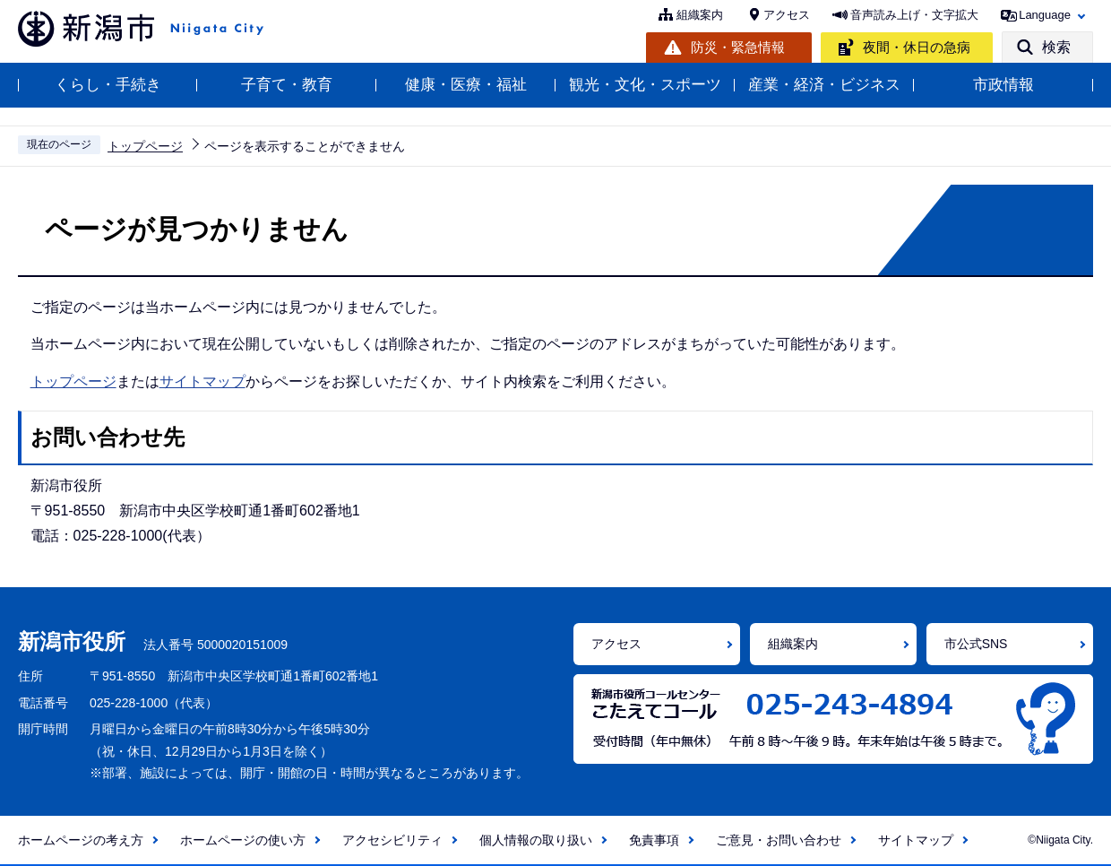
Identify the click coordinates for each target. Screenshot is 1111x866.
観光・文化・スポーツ (645, 84)
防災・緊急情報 (738, 47)
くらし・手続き (108, 84)
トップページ (145, 146)
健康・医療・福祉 (466, 84)
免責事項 (654, 840)
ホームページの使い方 (243, 840)
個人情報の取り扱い (535, 840)
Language (1045, 15)
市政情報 (1003, 84)
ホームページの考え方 (80, 840)
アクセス (786, 15)
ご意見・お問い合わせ (778, 840)
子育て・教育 (286, 84)
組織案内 (699, 15)
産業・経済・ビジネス (824, 84)
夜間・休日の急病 (916, 47)
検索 (1056, 47)
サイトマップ (202, 381)
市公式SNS (976, 644)
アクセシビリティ (392, 840)
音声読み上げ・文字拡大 (914, 15)
